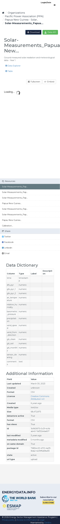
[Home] (3, 12)
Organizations (16, 12)
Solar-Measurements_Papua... (24, 23)
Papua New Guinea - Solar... (21, 19)
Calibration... (7, 225)
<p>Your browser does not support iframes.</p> (30, 133)
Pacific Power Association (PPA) (24, 16)
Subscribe (48, 502)
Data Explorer (13, 66)
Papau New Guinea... (11, 220)
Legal (41, 520)
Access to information (27, 520)
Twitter (6, 236)
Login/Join (46, 2)
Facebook (8, 242)
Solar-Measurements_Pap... (15, 186)
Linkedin (7, 248)
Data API (50, 32)
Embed (49, 81)
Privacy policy (8, 520)
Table (9, 71)
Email (5, 253)
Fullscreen (34, 81)
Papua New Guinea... (11, 203)
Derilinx (47, 522)
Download (33, 32)
